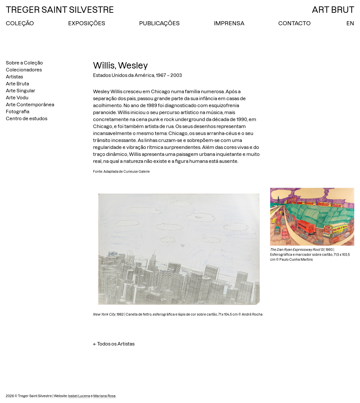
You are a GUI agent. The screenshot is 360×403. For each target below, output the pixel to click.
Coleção (20, 23)
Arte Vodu (17, 97)
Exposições (86, 23)
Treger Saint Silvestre (60, 9)
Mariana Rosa (104, 396)
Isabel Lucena (79, 396)
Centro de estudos (26, 118)
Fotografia (17, 111)
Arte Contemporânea (30, 104)
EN (350, 23)
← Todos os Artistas (113, 343)
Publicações (159, 23)
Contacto (294, 23)
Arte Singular (20, 90)
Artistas (14, 76)
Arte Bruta (17, 83)
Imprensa (229, 23)
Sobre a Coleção (24, 62)
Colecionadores (24, 69)
